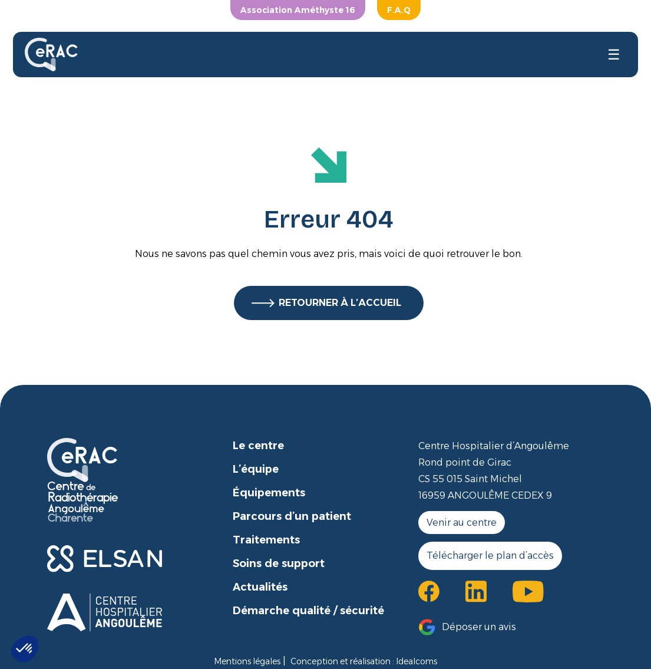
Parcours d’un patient (292, 516)
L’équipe (256, 469)
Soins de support (279, 563)
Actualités (260, 587)
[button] (25, 649)
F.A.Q (399, 10)
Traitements (266, 539)
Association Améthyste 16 (297, 10)
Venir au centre (462, 522)
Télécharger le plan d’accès (490, 555)
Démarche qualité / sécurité (308, 610)
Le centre (258, 445)
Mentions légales (247, 661)
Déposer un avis (479, 626)
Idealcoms (416, 661)
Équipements (269, 492)
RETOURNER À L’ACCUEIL (340, 302)
